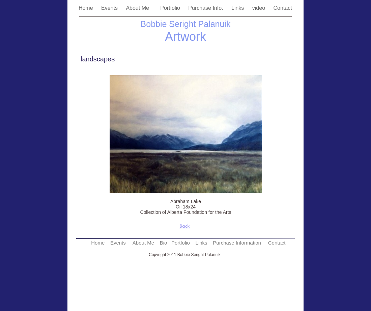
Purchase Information (237, 243)
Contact (283, 8)
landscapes (98, 59)
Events (110, 8)
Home (86, 8)
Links (238, 8)
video (259, 8)
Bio (163, 243)
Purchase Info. (206, 8)
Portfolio (170, 8)
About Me (139, 8)
